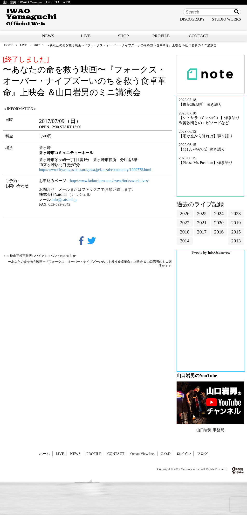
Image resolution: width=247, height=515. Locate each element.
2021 (201, 222)
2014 (184, 240)
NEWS (48, 35)
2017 (37, 45)
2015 (236, 231)
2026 (184, 213)
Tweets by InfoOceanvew (210, 252)
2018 (184, 231)
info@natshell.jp (64, 200)
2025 (201, 213)
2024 (219, 213)
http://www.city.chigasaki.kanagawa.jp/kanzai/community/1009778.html (95, 170)
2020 (219, 222)
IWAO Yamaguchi (31, 17)
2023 (236, 213)
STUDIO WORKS (226, 19)
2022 (184, 222)
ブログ (202, 454)
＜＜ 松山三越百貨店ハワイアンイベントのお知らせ (39, 256)
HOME (8, 45)
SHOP (123, 35)
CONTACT (199, 35)
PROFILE (161, 35)
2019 (236, 222)
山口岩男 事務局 (210, 430)
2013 (236, 240)
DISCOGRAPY (192, 19)
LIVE (85, 35)
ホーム (44, 454)
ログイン (184, 454)
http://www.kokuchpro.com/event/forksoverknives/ (110, 181)
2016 (219, 231)
